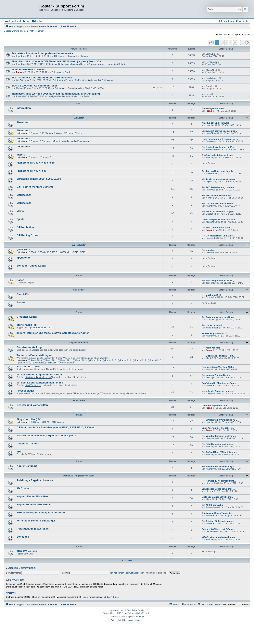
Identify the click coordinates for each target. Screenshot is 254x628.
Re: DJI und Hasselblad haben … (219, 203)
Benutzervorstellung (29, 347)
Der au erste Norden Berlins (216, 375)
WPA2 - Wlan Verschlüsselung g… (219, 537)
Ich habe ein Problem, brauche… (218, 391)
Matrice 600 (24, 202)
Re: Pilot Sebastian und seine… (218, 444)
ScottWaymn (212, 78)
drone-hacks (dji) (27, 324)
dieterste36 (211, 238)
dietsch (209, 491)
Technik (78, 415)
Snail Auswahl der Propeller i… (218, 428)
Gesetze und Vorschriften (32, 405)
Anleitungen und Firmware (215, 123)
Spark (67, 72)
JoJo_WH (210, 319)
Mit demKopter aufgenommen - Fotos (40, 374)
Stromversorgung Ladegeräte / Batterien (107, 64)
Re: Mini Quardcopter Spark (216, 227)
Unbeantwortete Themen (16, 31)
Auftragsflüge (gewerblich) (33, 528)
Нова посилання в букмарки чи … (220, 139)
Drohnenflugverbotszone (214, 405)
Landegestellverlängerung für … (218, 489)
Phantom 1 (23, 122)
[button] (211, 42)
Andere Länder (65, 362)
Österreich (38, 362)
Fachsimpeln (79, 400)
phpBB (117, 613)
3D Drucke (23, 488)
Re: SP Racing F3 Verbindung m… (219, 420)
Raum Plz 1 (50, 360)
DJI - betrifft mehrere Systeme (35, 186)
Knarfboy (20, 56)
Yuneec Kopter (79, 245)
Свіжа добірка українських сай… (219, 219)
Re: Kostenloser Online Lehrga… (219, 466)
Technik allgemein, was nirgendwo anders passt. (47, 435)
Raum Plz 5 (109, 360)
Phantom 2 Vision (52, 133)
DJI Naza (33, 422)
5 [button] (235, 42)
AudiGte (210, 385)
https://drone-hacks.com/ (39, 327)
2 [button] (221, 42)
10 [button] (242, 42)
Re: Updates (208, 250)
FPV (19, 451)
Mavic (20, 211)
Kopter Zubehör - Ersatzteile (34, 504)
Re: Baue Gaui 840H (212, 295)
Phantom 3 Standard (39, 141)
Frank (19, 72)
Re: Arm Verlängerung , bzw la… (218, 171)
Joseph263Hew (213, 393)
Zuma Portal (131, 610)
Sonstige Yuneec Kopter (31, 265)
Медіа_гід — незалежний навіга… (220, 179)
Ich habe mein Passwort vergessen (127, 573)
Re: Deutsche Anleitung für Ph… (218, 147)
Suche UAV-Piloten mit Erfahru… (218, 529)
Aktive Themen (37, 31)
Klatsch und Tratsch (81, 96)
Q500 (32, 252)
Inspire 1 (33, 157)
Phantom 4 (23, 146)
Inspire (21, 154)
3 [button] (226, 42)
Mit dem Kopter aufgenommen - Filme (40, 382)
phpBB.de (140, 617)
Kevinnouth (211, 62)
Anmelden (12, 568)
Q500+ (41, 252)
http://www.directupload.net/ (38, 377)
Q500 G (52, 252)
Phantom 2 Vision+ (73, 133)
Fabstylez (210, 189)
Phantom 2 (72, 56)
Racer (20, 280)
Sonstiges (23, 536)
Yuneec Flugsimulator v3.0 (215, 333)
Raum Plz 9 (23, 362)
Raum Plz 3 (80, 360)
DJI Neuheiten (25, 227)
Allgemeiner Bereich (60, 96)
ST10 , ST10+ (78, 252)
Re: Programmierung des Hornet (218, 317)
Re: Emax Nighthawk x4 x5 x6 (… (219, 280)
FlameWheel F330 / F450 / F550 (36, 162)
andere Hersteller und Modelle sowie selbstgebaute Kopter (53, 332)
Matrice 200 (24, 194)
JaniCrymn (211, 377)
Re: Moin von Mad (211, 348)
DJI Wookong (58, 422)
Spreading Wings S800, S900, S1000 (86, 88)
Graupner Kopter (27, 316)
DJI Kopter (59, 56)
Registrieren (28, 568)
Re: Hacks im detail (212, 325)
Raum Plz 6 (124, 360)
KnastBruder (212, 327)
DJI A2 (45, 422)
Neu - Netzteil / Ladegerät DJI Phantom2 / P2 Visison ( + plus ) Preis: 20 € (57, 61)
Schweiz (50, 362)
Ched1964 (211, 214)
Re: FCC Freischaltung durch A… (219, 187)
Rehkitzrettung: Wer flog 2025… (218, 367)
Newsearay (211, 173)
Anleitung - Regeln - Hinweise (35, 480)
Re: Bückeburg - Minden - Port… (218, 356)
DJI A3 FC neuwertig (212, 505)
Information (24, 108)
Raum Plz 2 (65, 360)
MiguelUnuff (212, 70)
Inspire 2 (45, 157)
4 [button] (230, 42)
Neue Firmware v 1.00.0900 (28, 69)
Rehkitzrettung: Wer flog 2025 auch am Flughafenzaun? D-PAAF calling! (56, 93)
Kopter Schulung (27, 465)
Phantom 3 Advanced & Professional (95, 80)
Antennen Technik (28, 443)
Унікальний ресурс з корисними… (220, 131)
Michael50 (21, 88)
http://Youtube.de (33, 385)
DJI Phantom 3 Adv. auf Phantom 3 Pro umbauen (42, 77)
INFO (78, 103)
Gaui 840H (23, 294)
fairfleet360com (213, 531)
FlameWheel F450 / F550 (31, 170)
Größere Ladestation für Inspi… (218, 155)
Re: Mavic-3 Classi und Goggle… (219, 211)
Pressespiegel (25, 390)
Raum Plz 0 (35, 360)
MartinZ (209, 358)
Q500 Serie (23, 249)
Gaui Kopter (78, 290)
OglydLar (210, 86)
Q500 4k (64, 252)
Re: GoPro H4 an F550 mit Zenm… (219, 452)
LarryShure (211, 54)
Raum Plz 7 (139, 360)
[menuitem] (26, 21)
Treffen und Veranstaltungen (34, 355)
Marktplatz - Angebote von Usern (70, 64)
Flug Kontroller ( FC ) (30, 419)
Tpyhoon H (23, 257)
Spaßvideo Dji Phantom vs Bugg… (219, 383)
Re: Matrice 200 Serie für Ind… (217, 195)
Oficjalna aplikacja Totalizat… (217, 513)
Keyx (18, 96)
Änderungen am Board (213, 108)
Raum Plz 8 (154, 360)
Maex (208, 499)
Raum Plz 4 (94, 360)
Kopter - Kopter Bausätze (32, 496)
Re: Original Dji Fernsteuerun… (218, 521)
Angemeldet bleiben (157, 573)
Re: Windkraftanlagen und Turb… (219, 436)
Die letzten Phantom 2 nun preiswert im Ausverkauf (43, 53)
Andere (21, 302)
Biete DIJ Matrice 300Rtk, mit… (218, 497)
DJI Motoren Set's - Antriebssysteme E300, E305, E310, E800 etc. (56, 427)
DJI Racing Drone (27, 235)
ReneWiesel (212, 149)
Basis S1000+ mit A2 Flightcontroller (34, 85)
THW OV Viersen (27, 551)
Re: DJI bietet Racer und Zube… (218, 235)
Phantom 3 (70, 80)
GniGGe (20, 80)
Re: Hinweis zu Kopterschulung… (219, 481)
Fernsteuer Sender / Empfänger (36, 520)
